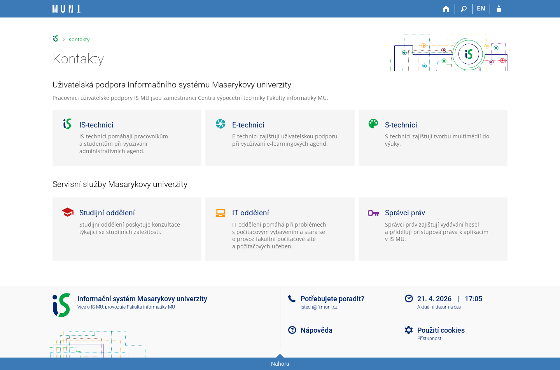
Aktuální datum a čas (439, 307)
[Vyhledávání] (463, 9)
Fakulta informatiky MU (151, 307)
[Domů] (446, 9)
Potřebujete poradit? (332, 299)
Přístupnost (429, 338)
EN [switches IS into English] (481, 8)
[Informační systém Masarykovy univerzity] (66, 8)
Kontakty (79, 39)
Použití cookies (441, 330)
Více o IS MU (90, 307)
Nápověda (316, 330)
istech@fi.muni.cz (319, 307)
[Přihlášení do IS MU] (499, 9)
